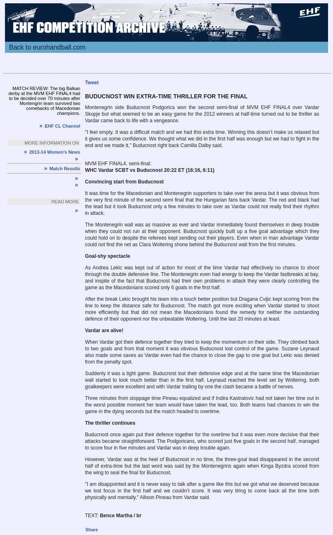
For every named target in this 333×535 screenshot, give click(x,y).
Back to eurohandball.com (47, 47)
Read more (65, 201)
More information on (51, 142)
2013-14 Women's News (52, 152)
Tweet (92, 83)
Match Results (62, 168)
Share (92, 529)
